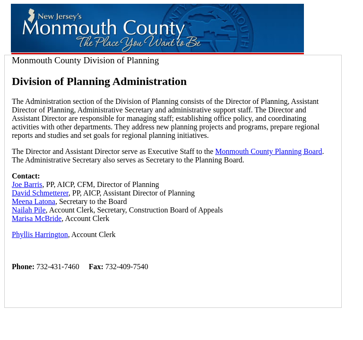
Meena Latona (33, 201)
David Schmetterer (40, 193)
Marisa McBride (36, 218)
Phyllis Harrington (40, 234)
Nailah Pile (29, 210)
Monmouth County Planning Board (268, 151)
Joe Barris (27, 184)
